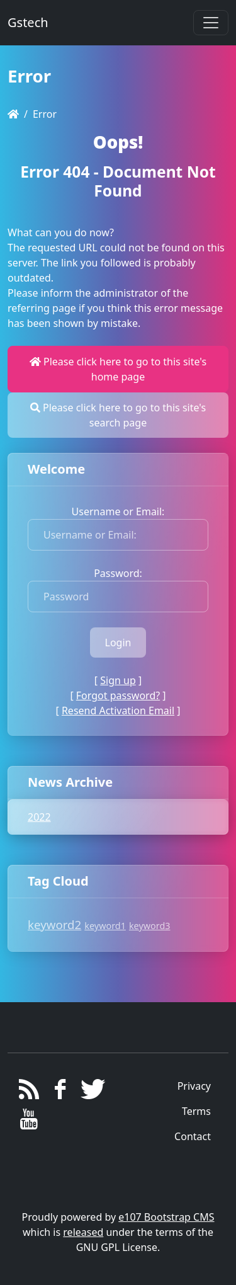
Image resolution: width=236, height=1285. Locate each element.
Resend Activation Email (118, 710)
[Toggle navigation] (210, 22)
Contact (192, 1136)
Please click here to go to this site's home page (118, 369)
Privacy (194, 1086)
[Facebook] (60, 1092)
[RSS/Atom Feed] (29, 1092)
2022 (39, 817)
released (83, 1232)
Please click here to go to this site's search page (118, 415)
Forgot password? (118, 695)
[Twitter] (91, 1092)
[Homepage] (13, 114)
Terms (196, 1111)
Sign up (118, 680)
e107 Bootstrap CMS (166, 1217)
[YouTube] (29, 1122)
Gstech (28, 22)
